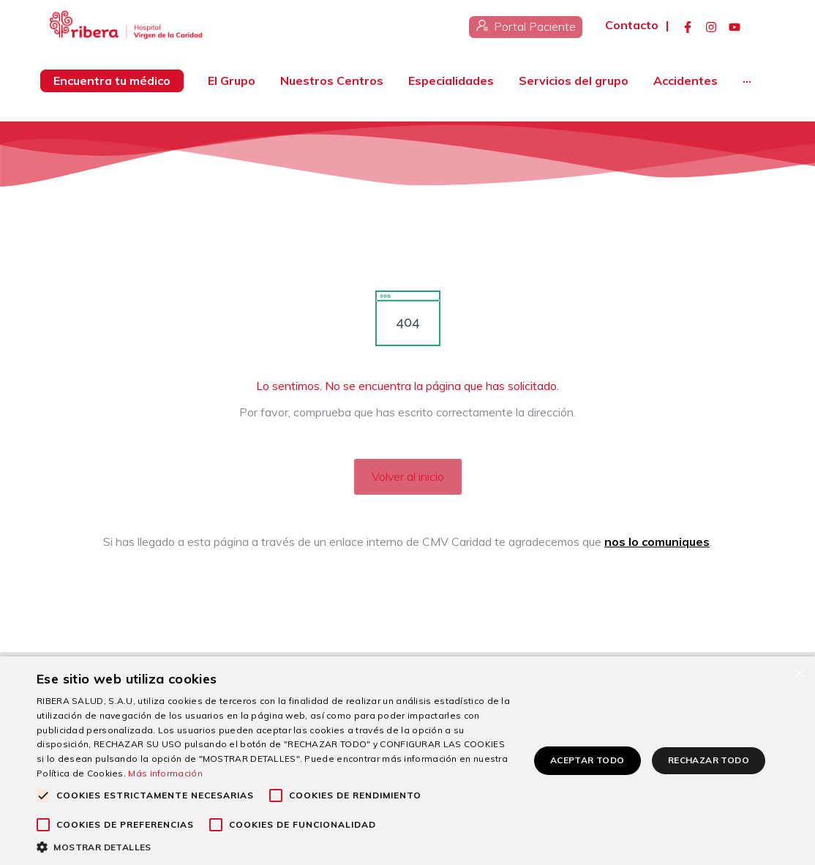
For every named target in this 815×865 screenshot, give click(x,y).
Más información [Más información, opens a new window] (165, 773)
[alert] (407, 760)
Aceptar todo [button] (587, 759)
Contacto (631, 25)
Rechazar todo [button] (708, 759)
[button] (275, 846)
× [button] (798, 672)
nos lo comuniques (657, 541)
